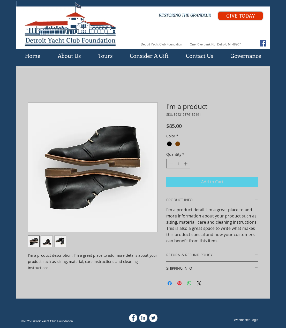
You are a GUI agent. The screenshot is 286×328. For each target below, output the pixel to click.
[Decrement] (170, 163)
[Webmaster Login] (246, 320)
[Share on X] (199, 283)
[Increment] (186, 163)
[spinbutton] (178, 163)
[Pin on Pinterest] (179, 283)
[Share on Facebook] (170, 283)
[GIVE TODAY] (240, 16)
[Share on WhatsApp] (189, 283)
